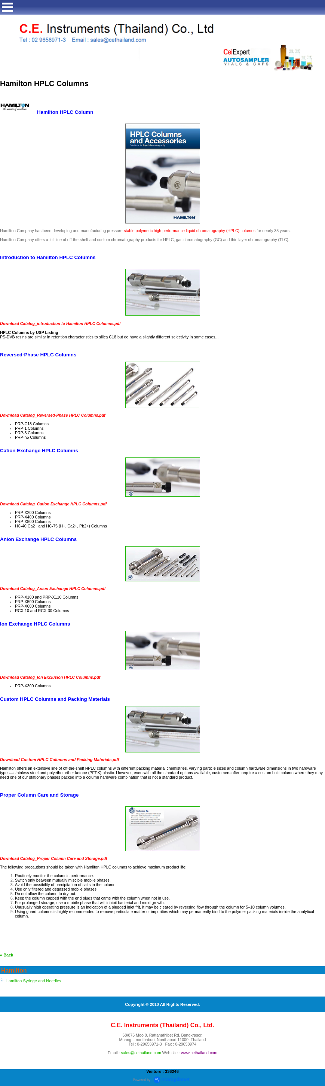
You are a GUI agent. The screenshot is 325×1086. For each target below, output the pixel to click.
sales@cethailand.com (141, 1052)
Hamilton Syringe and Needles (33, 981)
